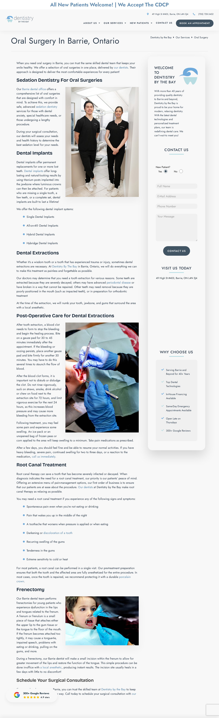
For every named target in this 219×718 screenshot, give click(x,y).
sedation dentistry (46, 107)
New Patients (141, 23)
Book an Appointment (195, 23)
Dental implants (33, 171)
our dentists (121, 67)
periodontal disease (119, 282)
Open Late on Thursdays (173, 420)
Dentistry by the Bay (161, 37)
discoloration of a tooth (57, 533)
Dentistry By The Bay (64, 266)
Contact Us (164, 23)
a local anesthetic (51, 667)
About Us (91, 23)
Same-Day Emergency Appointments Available (178, 408)
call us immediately (43, 456)
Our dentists (86, 487)
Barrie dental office (34, 89)
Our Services (115, 23)
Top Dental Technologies (173, 384)
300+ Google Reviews (178, 430)
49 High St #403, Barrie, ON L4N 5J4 (167, 14)
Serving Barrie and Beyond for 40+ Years (178, 372)
